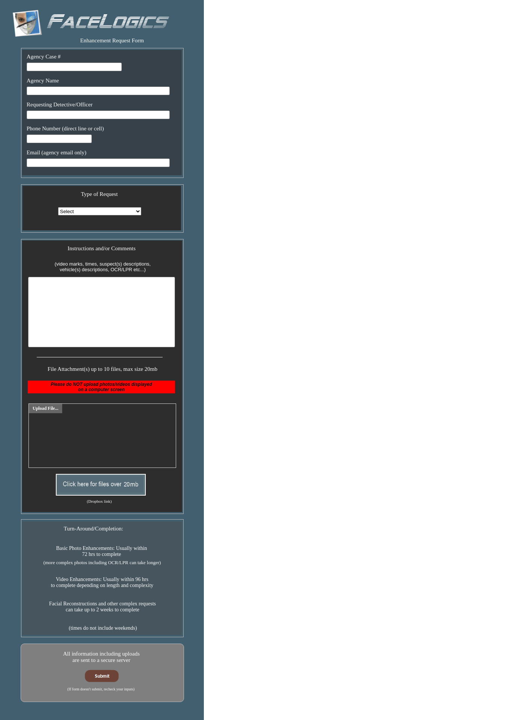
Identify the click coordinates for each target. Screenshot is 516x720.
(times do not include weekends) (103, 628)
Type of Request (99, 194)
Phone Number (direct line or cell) (65, 128)
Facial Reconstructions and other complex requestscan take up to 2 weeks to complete (102, 606)
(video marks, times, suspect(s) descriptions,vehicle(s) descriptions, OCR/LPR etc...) (103, 266)
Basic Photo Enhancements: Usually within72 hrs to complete (101, 551)
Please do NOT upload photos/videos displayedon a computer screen (101, 387)
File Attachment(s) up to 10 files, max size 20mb (102, 369)
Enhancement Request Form (112, 40)
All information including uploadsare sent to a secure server (101, 657)
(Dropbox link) (99, 501)
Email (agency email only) (57, 152)
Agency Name (43, 81)
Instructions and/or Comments (101, 248)
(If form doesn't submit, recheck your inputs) (101, 689)
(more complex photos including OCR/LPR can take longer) (102, 562)
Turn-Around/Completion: (93, 529)
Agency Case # (44, 57)
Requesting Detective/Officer (60, 105)
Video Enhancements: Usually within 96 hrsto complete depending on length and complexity (102, 582)
